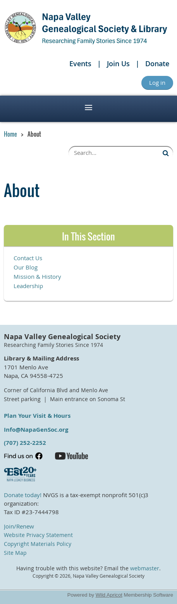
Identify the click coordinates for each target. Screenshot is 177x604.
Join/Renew (19, 526)
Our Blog (26, 267)
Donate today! (22, 495)
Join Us (118, 63)
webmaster (144, 568)
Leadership (28, 286)
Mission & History (37, 276)
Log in (157, 82)
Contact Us (28, 258)
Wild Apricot (109, 595)
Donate (157, 63)
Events (80, 63)
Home (10, 134)
